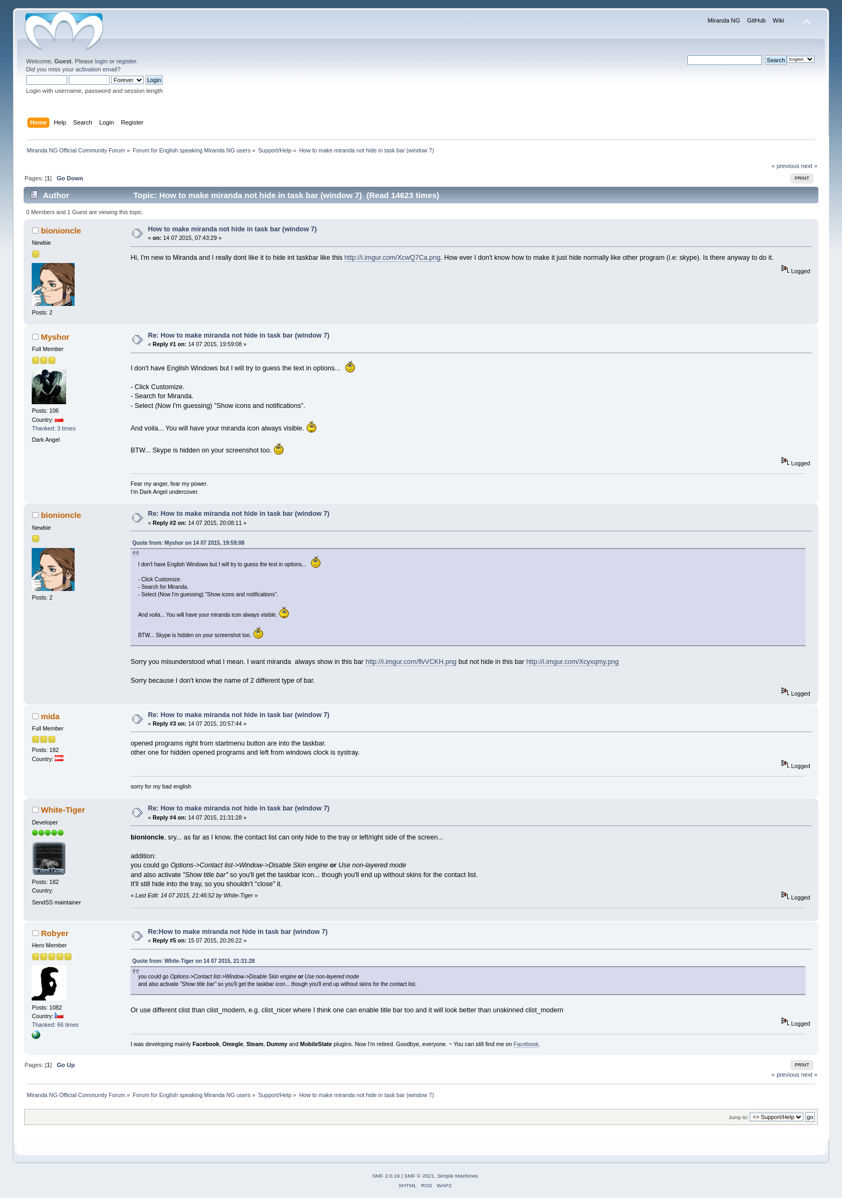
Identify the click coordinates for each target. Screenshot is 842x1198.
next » (809, 166)
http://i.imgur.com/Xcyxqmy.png (572, 662)
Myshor (55, 336)
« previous (786, 166)
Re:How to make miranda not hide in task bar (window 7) (238, 932)
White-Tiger (63, 809)
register (126, 61)
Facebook (526, 1044)
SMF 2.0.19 (386, 1176)
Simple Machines (457, 1176)
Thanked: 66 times (55, 1024)
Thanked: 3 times (53, 428)
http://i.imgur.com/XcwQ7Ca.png (392, 257)
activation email (96, 69)
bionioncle (61, 230)
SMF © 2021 (419, 1176)
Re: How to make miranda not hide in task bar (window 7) (238, 335)
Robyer (55, 933)
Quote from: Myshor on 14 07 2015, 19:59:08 (188, 543)
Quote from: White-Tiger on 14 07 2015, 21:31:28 (193, 961)
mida (50, 716)
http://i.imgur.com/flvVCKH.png (410, 662)
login (101, 61)
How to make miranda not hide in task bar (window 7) (232, 229)
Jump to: (739, 1117)
